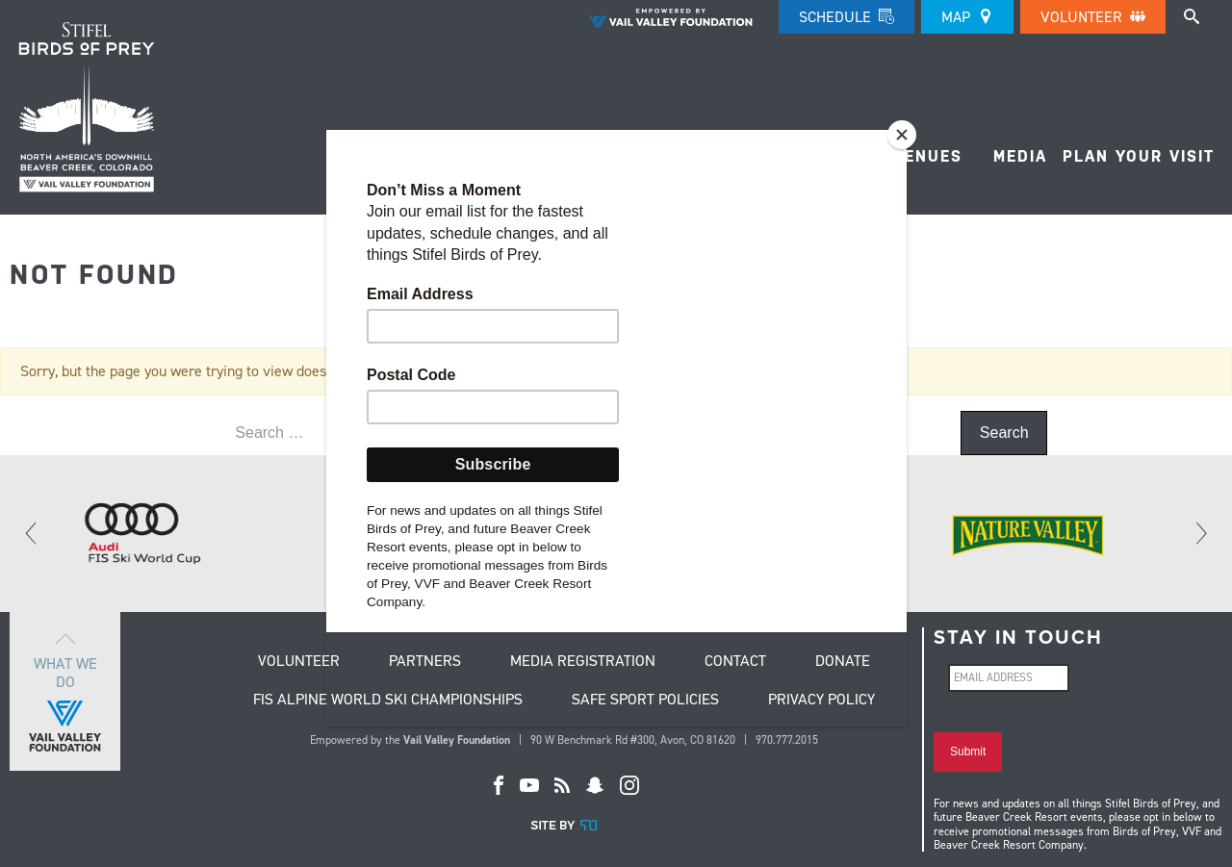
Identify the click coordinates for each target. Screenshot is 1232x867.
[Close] (901, 134)
